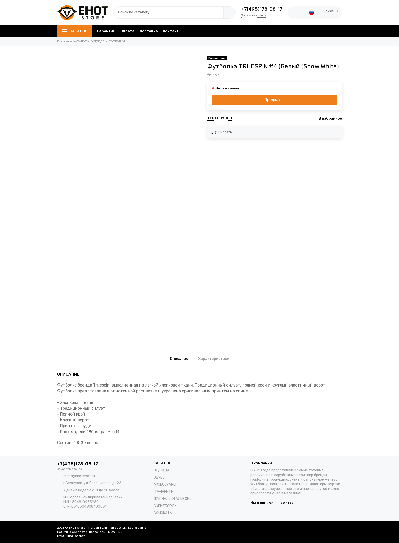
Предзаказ (275, 100)
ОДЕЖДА (161, 470)
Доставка (148, 31)
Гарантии (106, 31)
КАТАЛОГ (74, 31)
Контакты (172, 31)
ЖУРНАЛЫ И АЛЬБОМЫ (173, 499)
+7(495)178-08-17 (261, 9)
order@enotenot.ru (79, 476)
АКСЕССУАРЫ (165, 484)
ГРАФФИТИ (164, 492)
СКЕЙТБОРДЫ (165, 506)
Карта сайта (137, 528)
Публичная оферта (71, 536)
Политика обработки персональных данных (89, 532)
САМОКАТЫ (163, 513)
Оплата (127, 31)
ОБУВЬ (159, 477)
